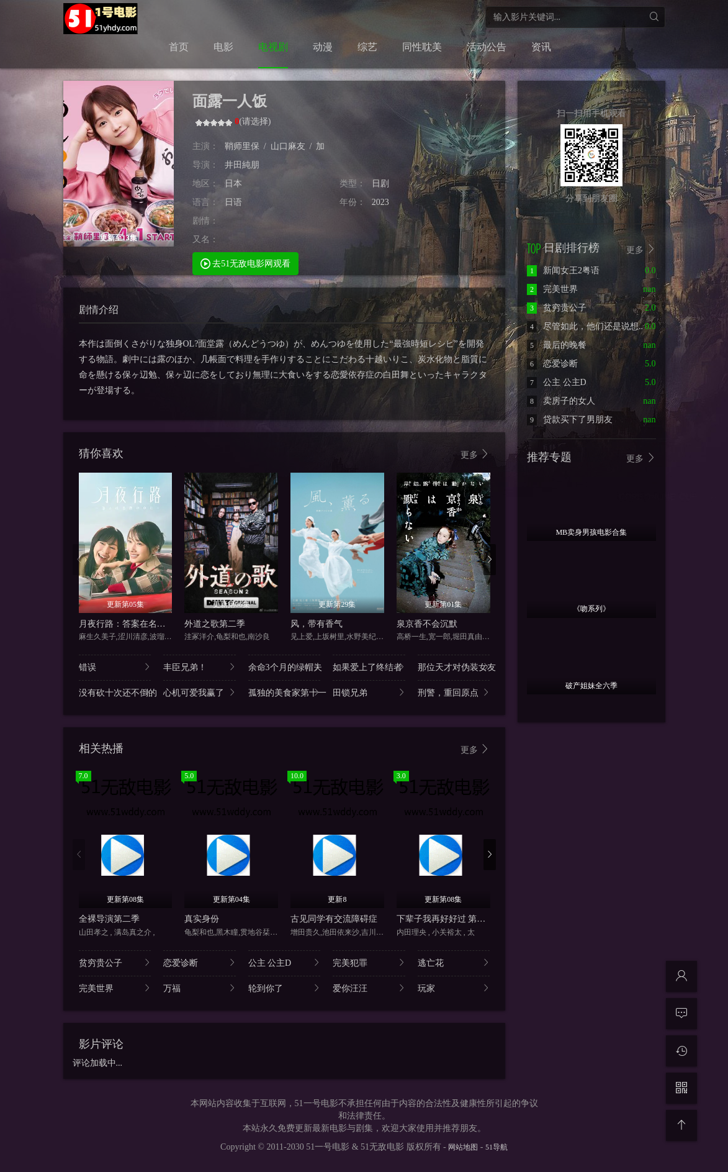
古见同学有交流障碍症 (333, 919)
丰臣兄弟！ (199, 666)
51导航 (496, 1147)
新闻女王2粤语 (563, 270)
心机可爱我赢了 (199, 692)
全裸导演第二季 (109, 919)
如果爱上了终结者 (369, 666)
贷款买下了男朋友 (570, 419)
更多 (475, 454)
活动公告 (486, 47)
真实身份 (201, 919)
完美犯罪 (369, 962)
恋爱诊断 (199, 962)
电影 (223, 47)
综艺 (367, 47)
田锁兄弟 (369, 692)
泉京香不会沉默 (427, 624)
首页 (179, 47)
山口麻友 (288, 146)
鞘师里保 (242, 146)
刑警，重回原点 (454, 692)
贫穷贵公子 (115, 962)
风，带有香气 (316, 624)
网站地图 (463, 1147)
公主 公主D (284, 962)
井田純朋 (242, 165)
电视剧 (273, 47)
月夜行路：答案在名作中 (126, 624)
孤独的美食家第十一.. (284, 692)
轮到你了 (284, 988)
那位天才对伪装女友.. (454, 666)
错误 (115, 666)
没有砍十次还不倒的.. (115, 692)
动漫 (323, 47)
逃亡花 (454, 962)
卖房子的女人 (561, 401)
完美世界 (115, 988)
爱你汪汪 (369, 988)
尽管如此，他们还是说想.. (585, 326)
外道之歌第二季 (214, 624)
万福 (199, 988)
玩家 (454, 988)
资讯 (541, 47)
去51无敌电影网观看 (245, 263)
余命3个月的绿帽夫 (284, 666)
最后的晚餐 (556, 345)
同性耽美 (422, 47)
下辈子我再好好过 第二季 (446, 919)
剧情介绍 (99, 309)
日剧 (380, 183)
